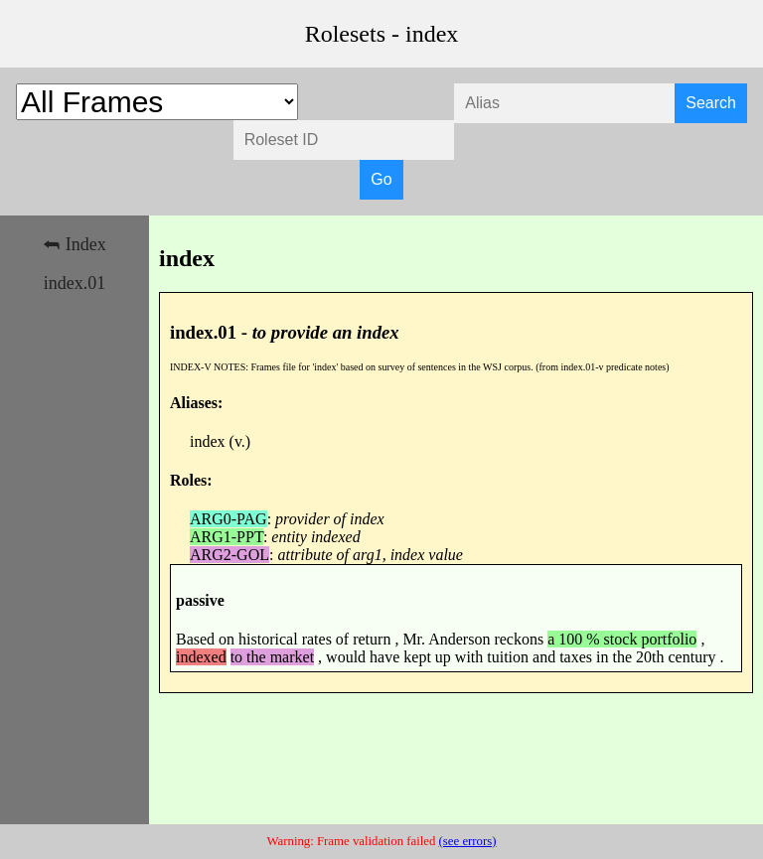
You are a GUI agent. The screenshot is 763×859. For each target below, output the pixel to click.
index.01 (75, 283)
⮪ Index (74, 244)
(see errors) (468, 841)
